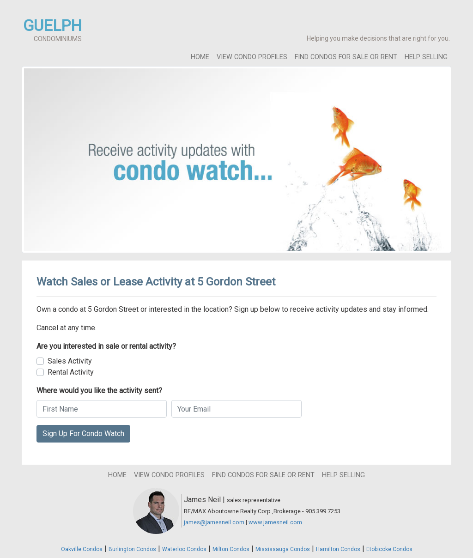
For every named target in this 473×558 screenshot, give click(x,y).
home (200, 57)
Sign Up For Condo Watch (83, 433)
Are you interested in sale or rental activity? (106, 346)
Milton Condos (230, 549)
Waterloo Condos (184, 549)
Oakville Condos (82, 549)
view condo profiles (252, 57)
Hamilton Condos (338, 549)
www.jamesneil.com (275, 522)
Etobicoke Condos (389, 549)
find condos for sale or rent (346, 57)
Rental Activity (71, 372)
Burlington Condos (132, 549)
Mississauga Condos (282, 549)
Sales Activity (70, 361)
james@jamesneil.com (214, 522)
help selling (426, 57)
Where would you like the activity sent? (99, 390)
